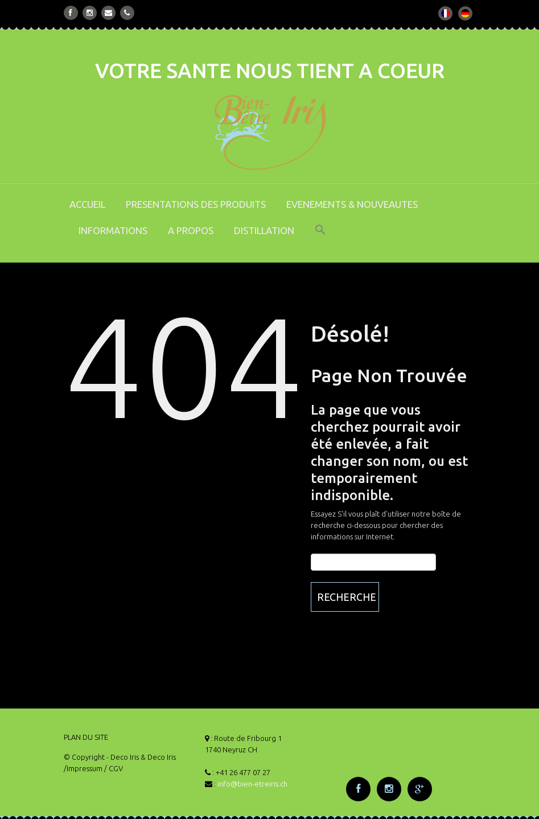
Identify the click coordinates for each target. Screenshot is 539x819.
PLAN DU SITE (86, 737)
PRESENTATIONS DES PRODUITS (196, 204)
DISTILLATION (264, 230)
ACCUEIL (87, 204)
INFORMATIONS (113, 230)
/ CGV (113, 768)
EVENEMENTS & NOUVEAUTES (352, 204)
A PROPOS (190, 230)
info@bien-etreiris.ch (252, 784)
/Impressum (83, 768)
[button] (320, 237)
